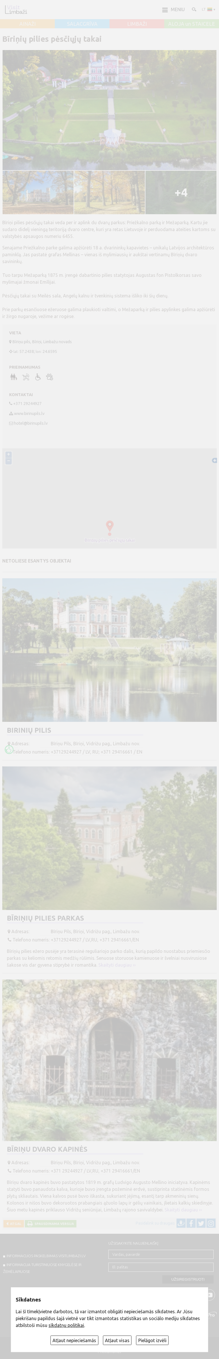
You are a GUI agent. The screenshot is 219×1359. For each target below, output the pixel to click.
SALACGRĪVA (82, 24)
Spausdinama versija (53, 1223)
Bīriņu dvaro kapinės (47, 1149)
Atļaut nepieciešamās (74, 1340)
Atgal (14, 1223)
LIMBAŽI (137, 24)
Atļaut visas (117, 1340)
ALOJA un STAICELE (191, 24)
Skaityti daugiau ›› (117, 964)
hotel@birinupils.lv (31, 423)
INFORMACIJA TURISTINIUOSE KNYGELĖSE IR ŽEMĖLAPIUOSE (42, 1268)
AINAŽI (27, 24)
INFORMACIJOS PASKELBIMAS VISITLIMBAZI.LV (46, 1255)
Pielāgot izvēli (152, 1340)
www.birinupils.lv (29, 413)
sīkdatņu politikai (66, 1325)
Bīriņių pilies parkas (45, 918)
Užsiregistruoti (188, 1279)
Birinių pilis (29, 730)
